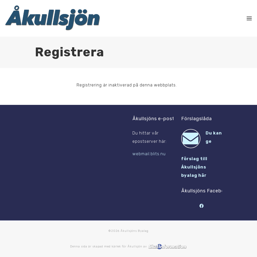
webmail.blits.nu (149, 153)
